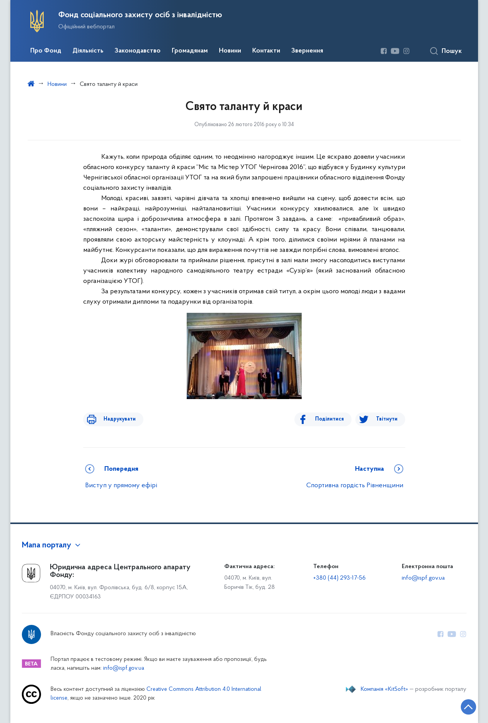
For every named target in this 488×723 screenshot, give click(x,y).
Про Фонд (45, 51)
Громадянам (190, 51)
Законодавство (138, 51)
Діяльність (88, 51)
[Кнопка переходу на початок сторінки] (459, 705)
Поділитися (334, 419)
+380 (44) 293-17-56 (339, 578)
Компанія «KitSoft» (384, 689)
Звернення (307, 51)
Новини (230, 51)
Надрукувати (115, 419)
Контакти (266, 51)
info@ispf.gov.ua (423, 578)
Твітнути (387, 419)
